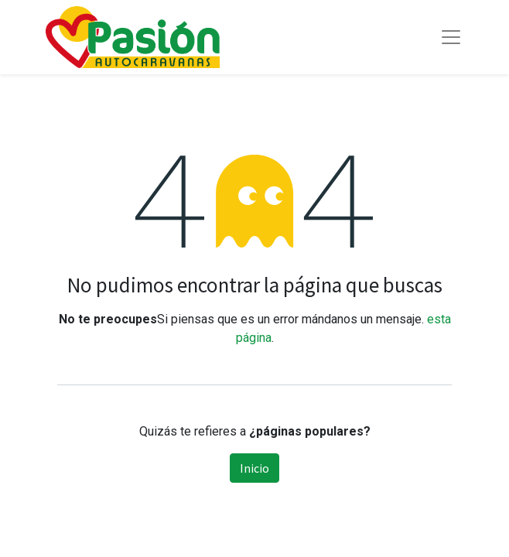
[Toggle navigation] (451, 37)
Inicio (254, 468)
